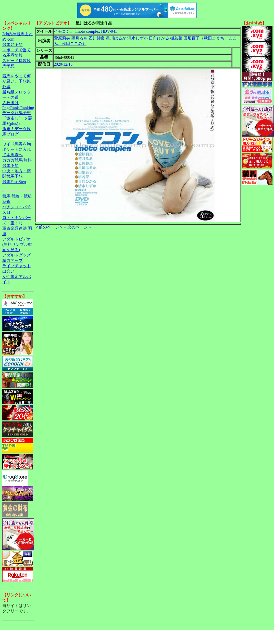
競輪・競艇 (21, 196)
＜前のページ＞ (49, 227)
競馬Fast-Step (14, 181)
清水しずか (137, 38)
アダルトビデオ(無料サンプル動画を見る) (17, 244)
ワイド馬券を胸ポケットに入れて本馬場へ (16, 149)
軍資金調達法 (14, 228)
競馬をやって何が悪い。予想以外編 (16, 81)
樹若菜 (176, 38)
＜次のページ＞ (77, 227)
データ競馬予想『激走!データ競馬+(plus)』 (17, 118)
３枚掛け (10, 103)
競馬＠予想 (12, 44)
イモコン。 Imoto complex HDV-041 (85, 31)
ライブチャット (16, 266)
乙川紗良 (97, 38)
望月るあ (79, 38)
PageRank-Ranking (18, 108)
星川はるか (116, 38)
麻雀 (6, 201)
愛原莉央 (62, 38)
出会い (8, 271)
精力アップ (12, 260)
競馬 (6, 196)
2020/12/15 (63, 64)
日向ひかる (159, 38)
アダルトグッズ (16, 255)
